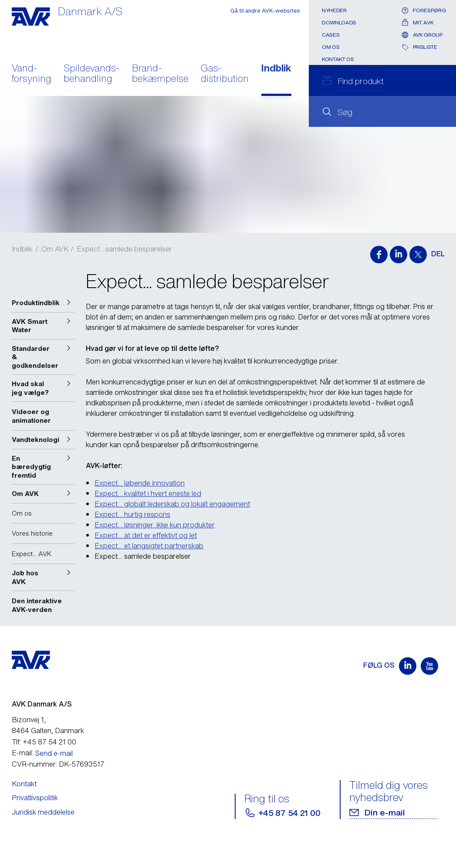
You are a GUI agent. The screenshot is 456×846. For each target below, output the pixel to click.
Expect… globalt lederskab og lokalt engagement (172, 504)
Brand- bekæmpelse (160, 74)
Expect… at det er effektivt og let (146, 535)
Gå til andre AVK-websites (265, 11)
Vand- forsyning (31, 74)
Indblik (276, 69)
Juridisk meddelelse (43, 812)
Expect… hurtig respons (132, 514)
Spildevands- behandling (91, 74)
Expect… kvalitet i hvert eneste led (148, 493)
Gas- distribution (225, 74)
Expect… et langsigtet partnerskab (149, 545)
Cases (330, 34)
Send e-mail (54, 753)
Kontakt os (338, 59)
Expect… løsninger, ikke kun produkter (155, 525)
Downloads (339, 22)
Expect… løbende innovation (140, 483)
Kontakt (24, 783)
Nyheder (334, 10)
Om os (330, 47)
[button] (43, 303)
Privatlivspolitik (35, 797)
